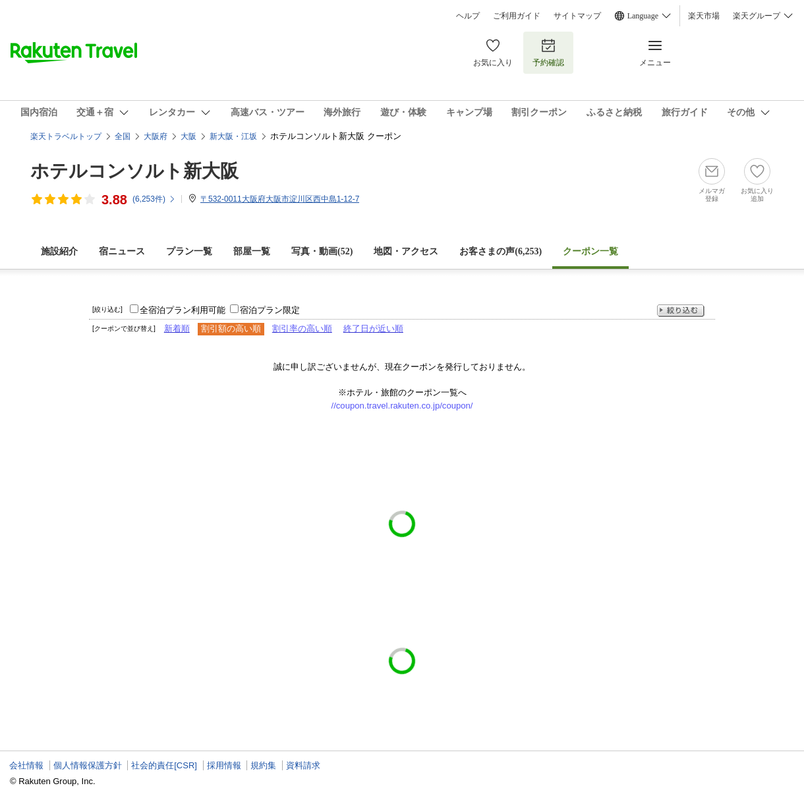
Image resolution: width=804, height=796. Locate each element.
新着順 (177, 328)
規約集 (263, 765)
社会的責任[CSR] (164, 765)
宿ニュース (122, 251)
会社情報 (26, 765)
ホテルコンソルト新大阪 (134, 171)
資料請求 (303, 765)
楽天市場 (704, 15)
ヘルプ (468, 15)
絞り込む (680, 310)
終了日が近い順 (373, 328)
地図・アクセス (406, 251)
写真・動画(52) (322, 251)
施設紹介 (59, 251)
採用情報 (224, 765)
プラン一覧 (189, 251)
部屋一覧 (251, 251)
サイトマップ (577, 15)
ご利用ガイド (516, 15)
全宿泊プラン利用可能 (182, 310)
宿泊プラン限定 (270, 310)
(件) (154, 199)
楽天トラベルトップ (65, 136)
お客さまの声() (500, 251)
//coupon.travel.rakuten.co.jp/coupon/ (402, 406)
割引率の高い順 (302, 328)
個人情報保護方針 (87, 765)
